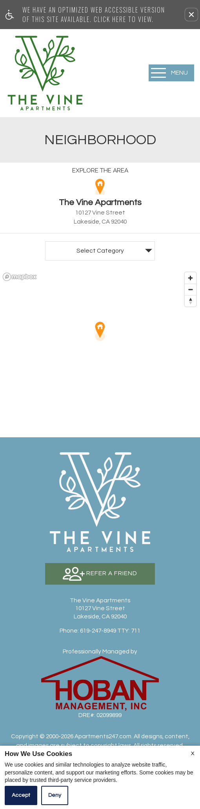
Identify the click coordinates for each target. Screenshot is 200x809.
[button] (191, 14)
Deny (54, 795)
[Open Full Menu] (171, 72)
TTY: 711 (100, 630)
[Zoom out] (190, 289)
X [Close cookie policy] (193, 753)
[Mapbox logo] (19, 276)
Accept (21, 795)
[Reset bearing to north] (190, 300)
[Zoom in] (190, 278)
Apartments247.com (103, 736)
